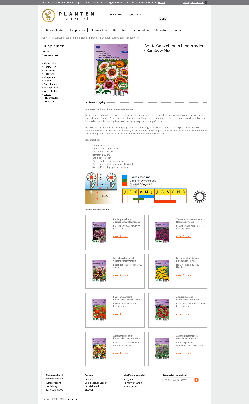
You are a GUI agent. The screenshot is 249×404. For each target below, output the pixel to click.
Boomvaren (50, 66)
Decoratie (119, 30)
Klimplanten (50, 77)
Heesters (49, 73)
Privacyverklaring (133, 382)
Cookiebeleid (92, 386)
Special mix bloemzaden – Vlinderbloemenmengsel (125, 259)
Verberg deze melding (193, 2)
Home (113, 14)
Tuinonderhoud (141, 30)
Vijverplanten (51, 91)
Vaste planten (51, 87)
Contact (139, 14)
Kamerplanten (55, 30)
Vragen (130, 14)
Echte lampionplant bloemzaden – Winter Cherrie (126, 298)
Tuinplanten (77, 30)
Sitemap (89, 389)
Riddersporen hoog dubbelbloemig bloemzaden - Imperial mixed (127, 222)
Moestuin (162, 30)
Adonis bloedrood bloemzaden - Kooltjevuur (188, 298)
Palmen (48, 80)
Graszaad (50, 101)
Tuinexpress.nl (70, 399)
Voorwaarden (131, 386)
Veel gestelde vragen (96, 382)
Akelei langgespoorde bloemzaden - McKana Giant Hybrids (126, 338)
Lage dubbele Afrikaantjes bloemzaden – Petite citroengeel (188, 261)
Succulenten (50, 84)
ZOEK (163, 18)
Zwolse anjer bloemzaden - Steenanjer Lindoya (189, 220)
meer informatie (120, 236)
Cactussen (49, 70)
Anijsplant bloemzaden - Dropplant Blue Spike (187, 337)
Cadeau (178, 30)
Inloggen (121, 14)
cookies (161, 2)
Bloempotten (99, 30)
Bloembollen (50, 63)
